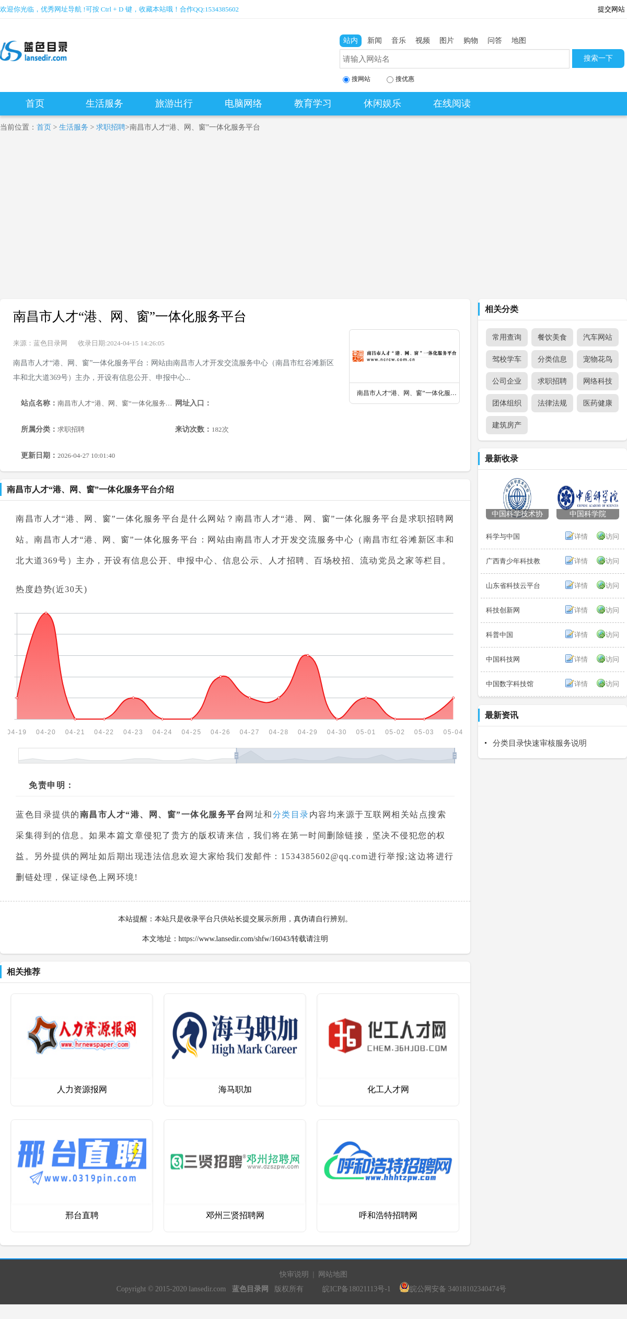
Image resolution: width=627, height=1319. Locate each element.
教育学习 (313, 103)
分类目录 (291, 814)
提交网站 (611, 9)
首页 (35, 103)
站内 (350, 40)
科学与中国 (503, 536)
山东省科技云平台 (513, 585)
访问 (612, 536)
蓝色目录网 (50, 343)
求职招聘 (110, 127)
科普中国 (499, 635)
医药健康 (597, 403)
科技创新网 (503, 610)
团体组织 (506, 403)
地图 (519, 40)
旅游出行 (174, 103)
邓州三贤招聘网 (235, 1215)
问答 (494, 40)
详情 (581, 536)
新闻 (374, 40)
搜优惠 (400, 79)
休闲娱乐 (382, 103)
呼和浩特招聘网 (388, 1215)
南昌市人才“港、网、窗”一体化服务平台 (130, 316)
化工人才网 (388, 1089)
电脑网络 (243, 103)
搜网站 (356, 79)
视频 (422, 40)
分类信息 (552, 359)
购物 (470, 40)
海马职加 (235, 1089)
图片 (446, 40)
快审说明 (294, 1274)
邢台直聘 (82, 1215)
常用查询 (506, 337)
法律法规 (552, 403)
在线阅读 (452, 103)
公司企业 (506, 381)
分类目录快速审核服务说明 (540, 743)
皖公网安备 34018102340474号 (453, 1289)
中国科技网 (503, 659)
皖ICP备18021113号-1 (356, 1289)
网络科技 (597, 381)
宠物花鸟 (597, 359)
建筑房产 (506, 425)
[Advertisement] (119, 220)
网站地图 (332, 1274)
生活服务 (104, 103)
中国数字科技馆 (509, 684)
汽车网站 (597, 337)
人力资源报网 (82, 1089)
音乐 (398, 40)
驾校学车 (506, 359)
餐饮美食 (552, 337)
